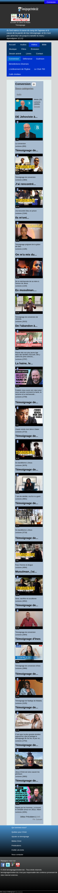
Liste (34, 84)
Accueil (12, 44)
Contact (39, 53)
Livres (28, 53)
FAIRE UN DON (18, 850)
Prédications (16, 846)
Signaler (37, 107)
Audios (23, 44)
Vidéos (34, 44)
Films (23, 49)
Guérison (40, 59)
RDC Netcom (19, 891)
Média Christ (16, 841)
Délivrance (27, 59)
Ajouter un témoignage (20, 837)
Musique (13, 49)
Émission (35, 49)
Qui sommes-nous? (19, 828)
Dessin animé (15, 53)
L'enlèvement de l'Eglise (19, 69)
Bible (44, 44)
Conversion (14, 59)
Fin (34, 819)
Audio (19, 94)
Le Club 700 (39, 69)
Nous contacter (17, 855)
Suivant (39, 819)
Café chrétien (15, 74)
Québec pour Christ (19, 832)
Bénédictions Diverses (19, 64)
